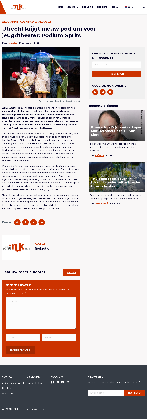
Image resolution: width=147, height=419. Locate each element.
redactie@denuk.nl (12, 383)
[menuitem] (60, 7)
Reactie (71, 272)
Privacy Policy (34, 383)
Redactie (12, 42)
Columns (87, 7)
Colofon (6, 388)
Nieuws (71, 7)
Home (60, 7)
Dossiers (102, 7)
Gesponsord (101, 203)
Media (114, 7)
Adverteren (8, 393)
